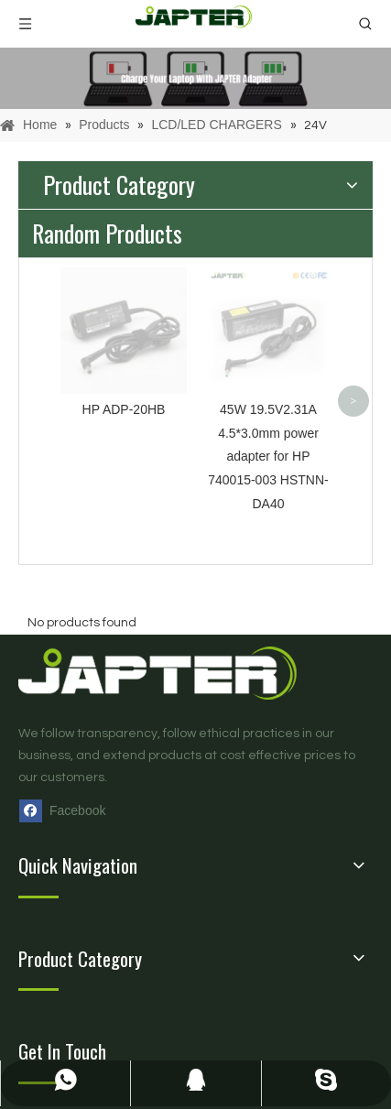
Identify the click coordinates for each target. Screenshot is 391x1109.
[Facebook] (66, 810)
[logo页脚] (178, 672)
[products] (195, 78)
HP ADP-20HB (124, 409)
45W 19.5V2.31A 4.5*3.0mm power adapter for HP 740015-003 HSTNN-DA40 (268, 456)
